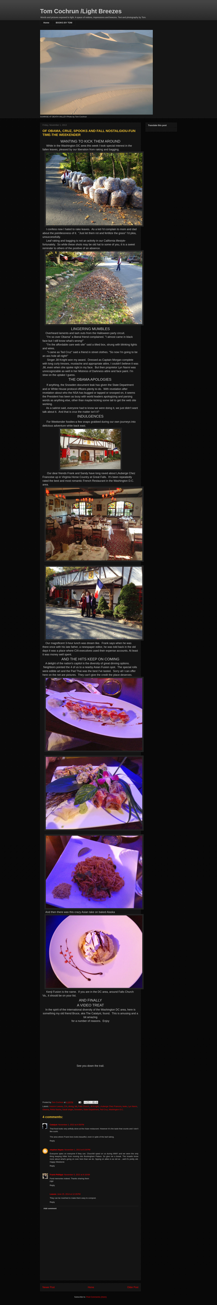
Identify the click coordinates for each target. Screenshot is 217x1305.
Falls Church (83, 1106)
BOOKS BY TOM (64, 22)
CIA (65, 1106)
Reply (52, 1141)
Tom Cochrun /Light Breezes (81, 11)
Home (46, 22)
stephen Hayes (57, 1150)
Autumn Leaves (56, 1106)
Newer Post (48, 1287)
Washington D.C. (116, 1109)
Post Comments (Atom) (96, 1297)
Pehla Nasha (55, 1109)
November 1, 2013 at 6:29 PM (77, 1150)
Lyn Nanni (132, 1106)
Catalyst (53, 1124)
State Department (91, 1109)
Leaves (53, 1194)
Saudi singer (67, 1109)
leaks (125, 1106)
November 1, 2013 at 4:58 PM (71, 1124)
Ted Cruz (104, 1109)
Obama (45, 1109)
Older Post (132, 1287)
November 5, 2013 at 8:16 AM (77, 1174)
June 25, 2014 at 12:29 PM (68, 1194)
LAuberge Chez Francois (110, 1106)
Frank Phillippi (56, 1174)
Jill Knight (94, 1106)
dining (71, 1106)
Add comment (50, 1208)
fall (76, 1106)
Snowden (78, 1109)
